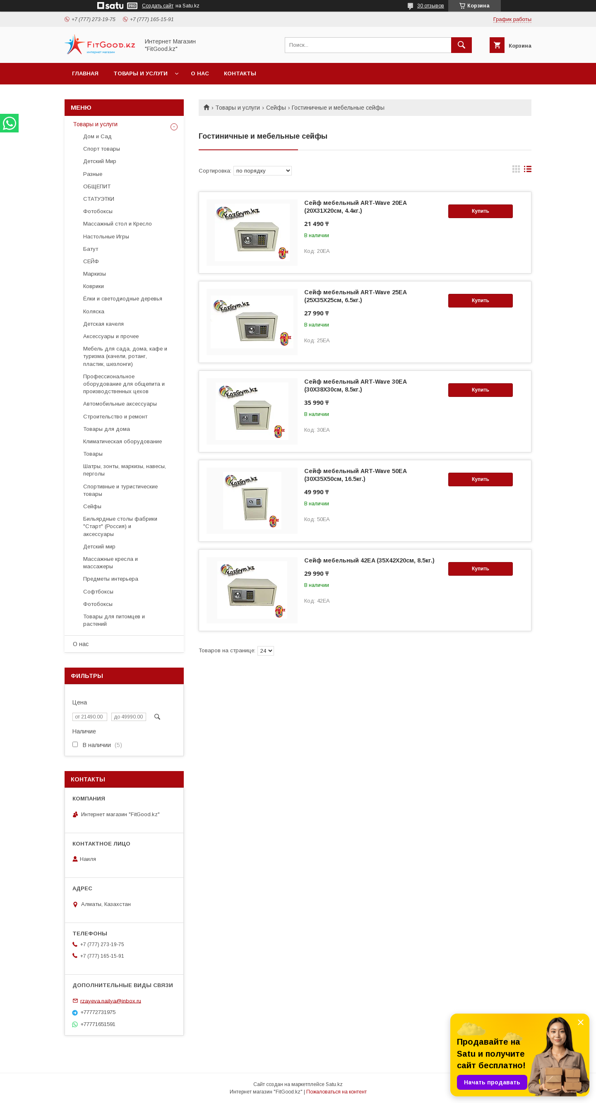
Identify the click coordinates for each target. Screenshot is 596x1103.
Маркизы (94, 274)
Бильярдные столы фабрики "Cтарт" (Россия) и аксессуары (120, 526)
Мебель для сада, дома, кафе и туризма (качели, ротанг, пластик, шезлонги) (125, 356)
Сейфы (276, 107)
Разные (92, 174)
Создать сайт (157, 6)
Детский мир (99, 546)
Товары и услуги (140, 73)
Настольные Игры (106, 236)
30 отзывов (430, 6)
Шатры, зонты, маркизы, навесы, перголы (124, 470)
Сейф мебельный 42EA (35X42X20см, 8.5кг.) (369, 560)
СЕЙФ (91, 261)
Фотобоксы (98, 211)
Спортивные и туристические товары (120, 490)
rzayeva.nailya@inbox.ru (110, 1000)
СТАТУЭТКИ (98, 199)
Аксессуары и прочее (111, 336)
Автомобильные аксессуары (120, 404)
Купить (480, 211)
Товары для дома (106, 429)
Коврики (93, 286)
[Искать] (461, 45)
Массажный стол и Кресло (117, 224)
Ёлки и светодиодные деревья (122, 299)
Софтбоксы (98, 592)
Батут (90, 249)
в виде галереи (516, 171)
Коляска (93, 311)
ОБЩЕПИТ (97, 186)
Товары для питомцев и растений (114, 620)
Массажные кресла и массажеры (110, 563)
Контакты (240, 73)
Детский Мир (99, 161)
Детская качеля (103, 324)
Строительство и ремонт (115, 416)
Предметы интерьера (110, 579)
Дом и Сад (97, 136)
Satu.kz (334, 1084)
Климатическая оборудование (122, 441)
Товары (93, 454)
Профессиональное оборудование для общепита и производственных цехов (124, 383)
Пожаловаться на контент (336, 1092)
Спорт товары (101, 149)
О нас (200, 73)
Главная (85, 73)
